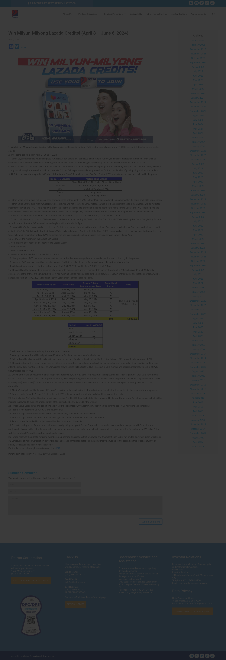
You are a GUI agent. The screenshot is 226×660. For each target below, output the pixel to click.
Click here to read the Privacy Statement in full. (113, 336)
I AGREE (113, 349)
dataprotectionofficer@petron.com (101, 330)
